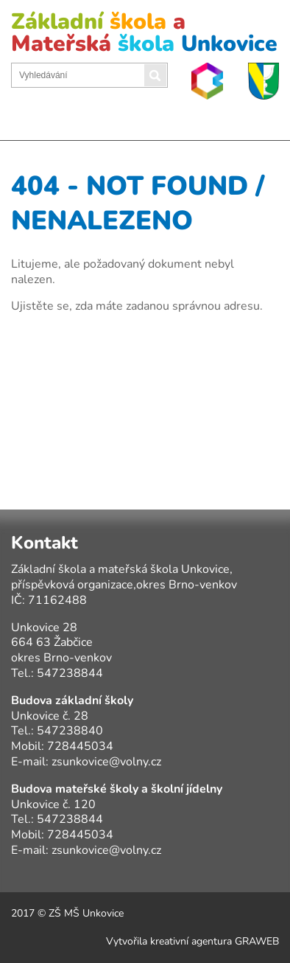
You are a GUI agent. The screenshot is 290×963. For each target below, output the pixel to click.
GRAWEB (257, 941)
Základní (144, 33)
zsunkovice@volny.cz (106, 762)
